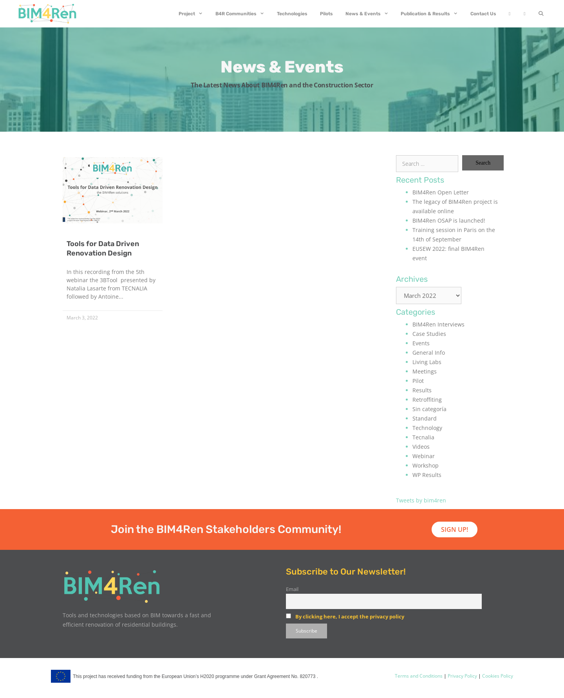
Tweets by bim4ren (421, 500)
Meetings (424, 371)
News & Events (370, 13)
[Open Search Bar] (541, 13)
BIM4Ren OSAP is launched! (448, 220)
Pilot (418, 380)
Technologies (292, 13)
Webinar (423, 456)
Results (422, 390)
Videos (421, 446)
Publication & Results (432, 13)
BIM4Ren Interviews (438, 324)
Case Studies (429, 333)
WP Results (426, 475)
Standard (424, 418)
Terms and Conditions (419, 676)
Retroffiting (427, 399)
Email (292, 589)
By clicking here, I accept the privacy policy (349, 616)
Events (421, 343)
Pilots (326, 13)
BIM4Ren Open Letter (440, 192)
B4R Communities (243, 13)
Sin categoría (429, 409)
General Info (428, 352)
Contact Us (483, 13)
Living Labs (426, 362)
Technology (427, 427)
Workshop (425, 465)
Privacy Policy (461, 676)
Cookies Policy (497, 676)
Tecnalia (423, 437)
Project (194, 13)
